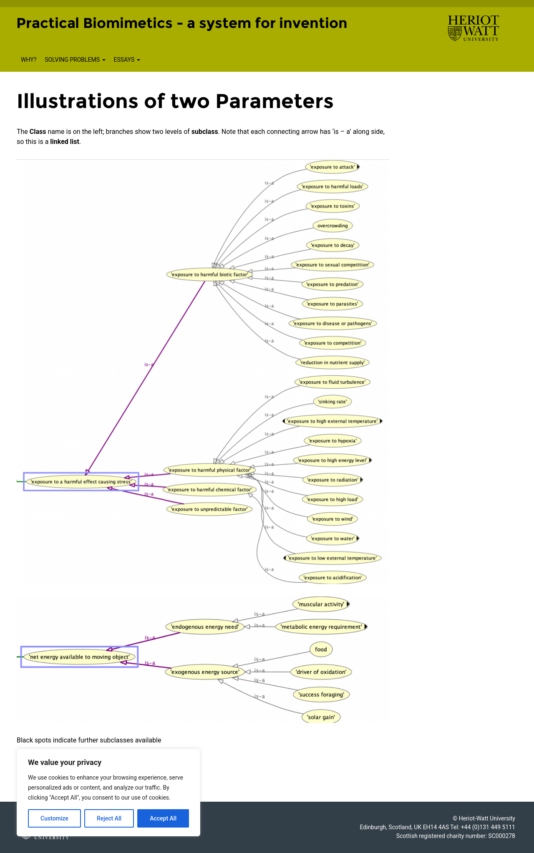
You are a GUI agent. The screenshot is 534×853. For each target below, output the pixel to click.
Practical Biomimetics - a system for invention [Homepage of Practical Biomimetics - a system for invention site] (182, 23)
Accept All (163, 818)
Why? (28, 59)
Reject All (109, 818)
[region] (108, 792)
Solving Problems (75, 59)
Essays (127, 59)
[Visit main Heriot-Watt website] (473, 28)
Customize (54, 818)
